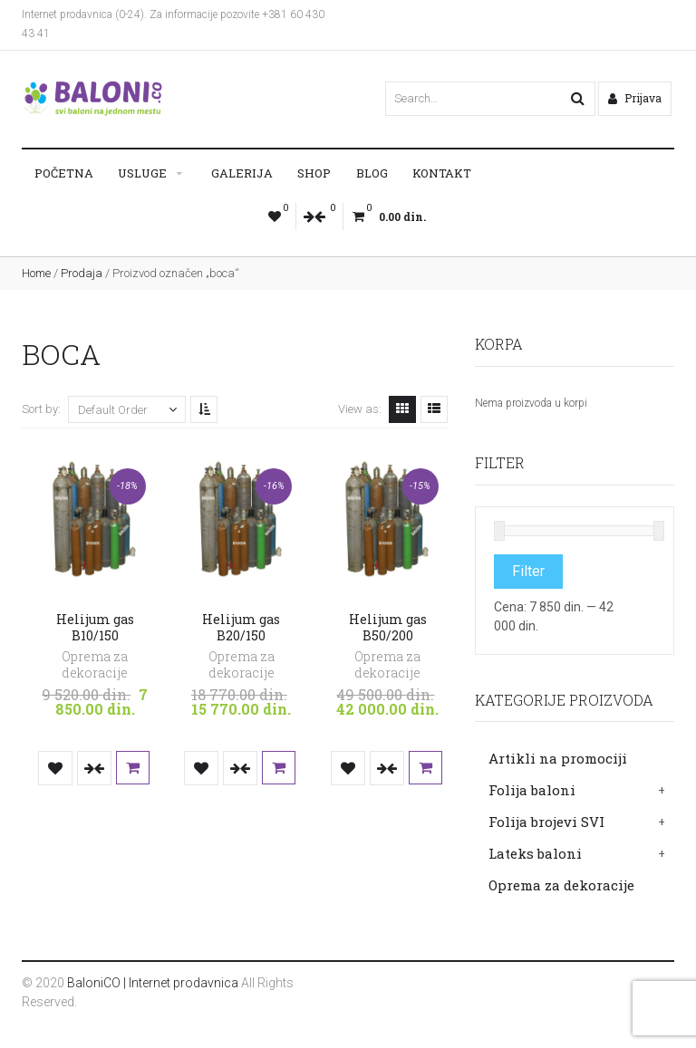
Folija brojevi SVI (546, 821)
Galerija (242, 173)
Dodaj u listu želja (55, 768)
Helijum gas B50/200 (388, 627)
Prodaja (81, 273)
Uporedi (94, 768)
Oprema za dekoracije (561, 885)
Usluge (142, 173)
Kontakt (441, 173)
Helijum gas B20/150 (241, 627)
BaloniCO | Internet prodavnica (152, 983)
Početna (63, 173)
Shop (314, 173)
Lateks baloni (535, 853)
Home (36, 273)
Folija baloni (531, 790)
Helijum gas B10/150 (95, 627)
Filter (528, 571)
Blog (372, 173)
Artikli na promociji (557, 758)
